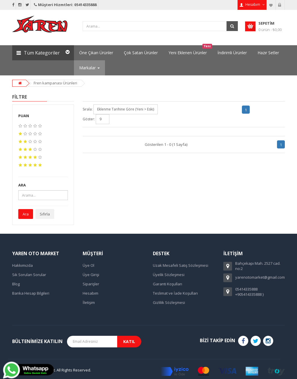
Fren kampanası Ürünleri (55, 83)
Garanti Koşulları (167, 283)
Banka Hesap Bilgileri (30, 293)
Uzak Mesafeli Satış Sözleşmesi (180, 265)
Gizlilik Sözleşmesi (169, 302)
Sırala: (88, 109)
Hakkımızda (22, 265)
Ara (26, 214)
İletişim (89, 302)
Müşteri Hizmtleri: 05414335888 (65, 4)
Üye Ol (88, 265)
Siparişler (91, 283)
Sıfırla (45, 214)
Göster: (89, 119)
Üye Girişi (91, 274)
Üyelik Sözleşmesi (168, 274)
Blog (16, 283)
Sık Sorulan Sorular (29, 274)
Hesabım (90, 293)
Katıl (129, 341)
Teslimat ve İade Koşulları (175, 293)
